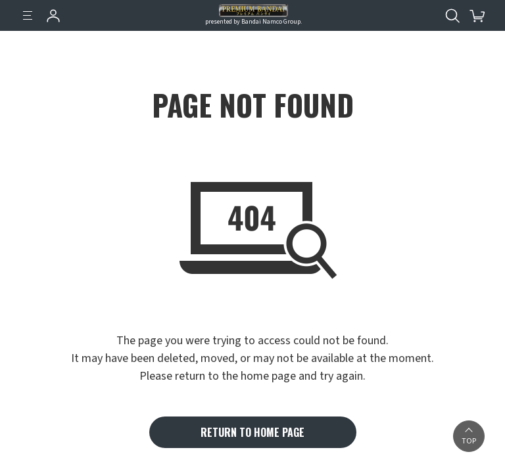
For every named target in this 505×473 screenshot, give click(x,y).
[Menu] (28, 16)
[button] (469, 436)
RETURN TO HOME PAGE (252, 432)
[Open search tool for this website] (452, 16)
